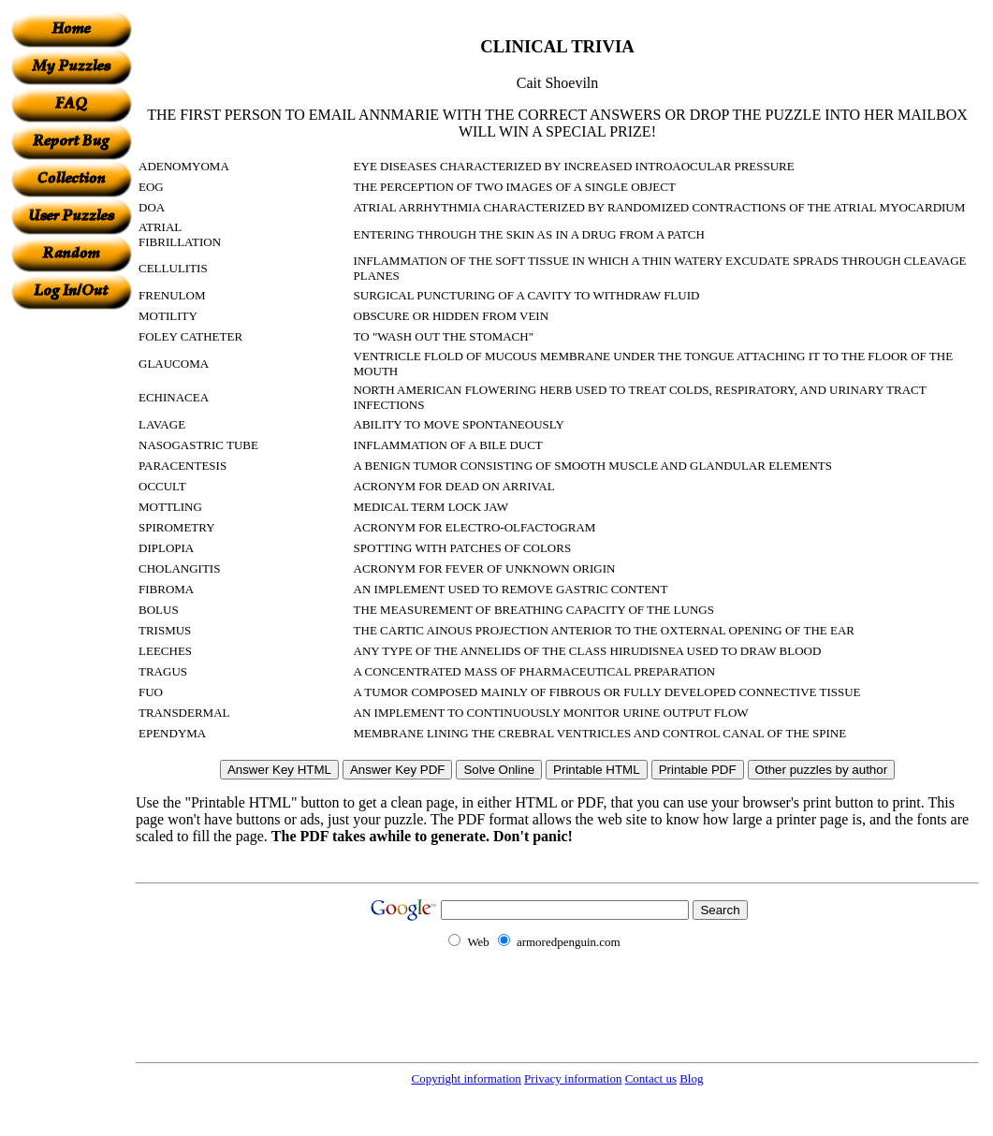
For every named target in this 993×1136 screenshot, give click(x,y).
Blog (691, 1078)
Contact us (651, 1078)
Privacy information (572, 1078)
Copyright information (466, 1078)
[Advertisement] (71, 590)
